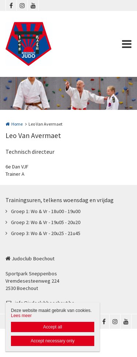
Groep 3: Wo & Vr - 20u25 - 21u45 (45, 233)
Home (17, 124)
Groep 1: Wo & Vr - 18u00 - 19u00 (45, 211)
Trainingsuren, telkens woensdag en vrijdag (59, 200)
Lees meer (21, 315)
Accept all (52, 327)
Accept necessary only (53, 340)
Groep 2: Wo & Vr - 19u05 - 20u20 (45, 222)
